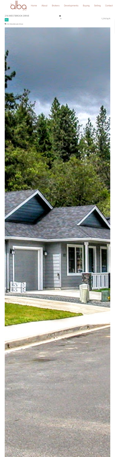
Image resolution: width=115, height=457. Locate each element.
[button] (108, 29)
